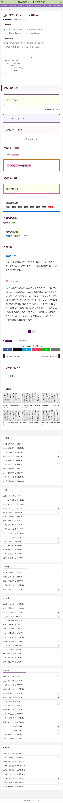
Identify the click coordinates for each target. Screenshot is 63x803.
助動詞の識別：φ (18, 68)
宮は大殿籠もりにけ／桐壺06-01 (31, 464)
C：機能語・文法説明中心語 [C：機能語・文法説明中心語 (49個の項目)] (13, 47)
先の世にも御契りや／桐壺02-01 (31, 448)
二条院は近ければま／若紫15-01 (31, 734)
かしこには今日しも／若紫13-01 (31, 726)
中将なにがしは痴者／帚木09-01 (31, 529)
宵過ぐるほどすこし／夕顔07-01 (31, 629)
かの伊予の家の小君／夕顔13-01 (31, 654)
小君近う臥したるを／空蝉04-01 (31, 585)
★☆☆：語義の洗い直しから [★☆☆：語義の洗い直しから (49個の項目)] (13, 33)
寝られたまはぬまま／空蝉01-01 (31, 573)
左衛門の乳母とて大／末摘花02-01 (31, 757)
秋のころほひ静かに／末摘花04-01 (31, 766)
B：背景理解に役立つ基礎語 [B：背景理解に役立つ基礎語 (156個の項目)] (34, 43)
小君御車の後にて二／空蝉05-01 (31, 589)
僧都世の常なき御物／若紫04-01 (31, 689)
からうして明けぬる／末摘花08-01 (31, 782)
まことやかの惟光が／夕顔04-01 (31, 616)
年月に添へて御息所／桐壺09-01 (31, 477)
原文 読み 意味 (12, 60)
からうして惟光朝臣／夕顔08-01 (31, 633)
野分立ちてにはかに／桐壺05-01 (31, 460)
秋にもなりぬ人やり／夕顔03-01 (31, 612)
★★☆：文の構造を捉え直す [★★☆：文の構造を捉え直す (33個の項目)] (33, 29)
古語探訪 (16, 70)
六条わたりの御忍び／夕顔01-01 (31, 604)
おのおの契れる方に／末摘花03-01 (31, 762)
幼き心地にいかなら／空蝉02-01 (31, 577)
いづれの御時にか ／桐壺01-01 (31, 444)
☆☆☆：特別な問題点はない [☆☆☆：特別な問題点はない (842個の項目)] (33, 33)
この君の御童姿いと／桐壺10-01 (31, 481)
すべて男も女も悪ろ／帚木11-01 (31, 537)
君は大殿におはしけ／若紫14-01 (31, 730)
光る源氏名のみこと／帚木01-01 (31, 496)
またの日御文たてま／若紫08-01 (31, 705)
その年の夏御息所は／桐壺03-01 (31, 452)
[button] (7, 349)
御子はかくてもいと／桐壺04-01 (31, 456)
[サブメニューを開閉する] (58, 444)
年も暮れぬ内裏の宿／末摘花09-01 (31, 786)
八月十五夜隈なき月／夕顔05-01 (31, 620)
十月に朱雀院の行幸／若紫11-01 (31, 718)
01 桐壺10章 (7, 19)
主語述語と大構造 (15, 63)
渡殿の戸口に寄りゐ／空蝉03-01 (31, 581)
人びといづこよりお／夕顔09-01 (31, 637)
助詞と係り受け (14, 65)
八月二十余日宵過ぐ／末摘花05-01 (31, 770)
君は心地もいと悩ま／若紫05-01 (31, 693)
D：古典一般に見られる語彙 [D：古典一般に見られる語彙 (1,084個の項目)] (33, 47)
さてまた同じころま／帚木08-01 (31, 525)
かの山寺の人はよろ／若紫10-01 (31, 714)
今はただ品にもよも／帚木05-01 (31, 512)
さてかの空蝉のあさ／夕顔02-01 (31, 608)
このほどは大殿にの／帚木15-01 (31, 554)
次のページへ (9, 73)
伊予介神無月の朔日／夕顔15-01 (31, 662)
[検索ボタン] (61, 2)
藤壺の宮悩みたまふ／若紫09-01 (31, 710)
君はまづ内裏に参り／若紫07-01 (31, 701)
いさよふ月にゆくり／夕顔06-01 (31, 625)
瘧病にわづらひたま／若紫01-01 (31, 676)
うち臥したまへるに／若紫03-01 (31, 685)
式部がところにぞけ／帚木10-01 (31, 533)
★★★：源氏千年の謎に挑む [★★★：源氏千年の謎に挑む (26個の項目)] (13, 29)
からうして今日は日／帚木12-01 (31, 541)
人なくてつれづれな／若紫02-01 (31, 681)
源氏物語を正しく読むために (31, 2)
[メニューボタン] (2, 2)
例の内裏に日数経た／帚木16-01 (31, 558)
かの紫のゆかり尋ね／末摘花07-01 (31, 778)
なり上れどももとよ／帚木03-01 (31, 504)
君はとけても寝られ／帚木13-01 (31, 545)
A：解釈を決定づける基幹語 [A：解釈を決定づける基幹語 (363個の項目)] (13, 43)
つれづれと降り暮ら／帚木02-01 (31, 500)
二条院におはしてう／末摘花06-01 (31, 774)
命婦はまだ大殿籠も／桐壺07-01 (31, 469)
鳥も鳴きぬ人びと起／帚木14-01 (31, 550)
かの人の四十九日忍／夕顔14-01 (31, 658)
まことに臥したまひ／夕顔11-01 (31, 645)
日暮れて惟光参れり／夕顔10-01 (31, 641)
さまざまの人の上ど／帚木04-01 (31, 508)
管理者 (12, 376)
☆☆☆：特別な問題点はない (21, 340)
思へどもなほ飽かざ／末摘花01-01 (31, 753)
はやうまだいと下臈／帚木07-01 (31, 521)
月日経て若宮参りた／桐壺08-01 (31, 473)
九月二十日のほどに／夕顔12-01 (31, 649)
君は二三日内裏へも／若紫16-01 (31, 739)
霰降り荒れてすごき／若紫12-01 (31, 722)
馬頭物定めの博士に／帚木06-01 (31, 516)
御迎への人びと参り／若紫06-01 (31, 697)
